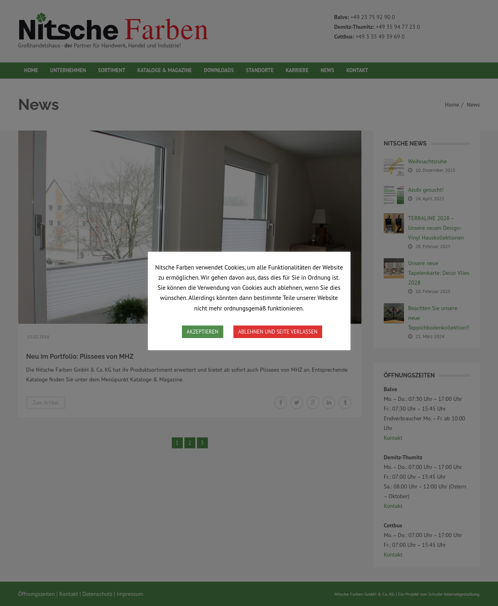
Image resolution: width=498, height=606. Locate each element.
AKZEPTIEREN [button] (202, 331)
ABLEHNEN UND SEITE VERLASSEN (278, 331)
